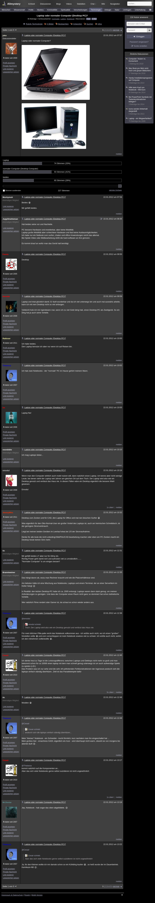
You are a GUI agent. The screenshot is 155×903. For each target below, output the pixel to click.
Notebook (70, 19)
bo (4, 407)
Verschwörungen (80, 10)
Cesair (6, 655)
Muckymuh (8, 197)
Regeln (27, 895)
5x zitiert (110, 692)
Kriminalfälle (52, 10)
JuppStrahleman (10, 219)
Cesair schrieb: (32, 729)
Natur (117, 10)
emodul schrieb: (33, 624)
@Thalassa (27, 765)
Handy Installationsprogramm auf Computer (139, 80)
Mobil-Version (37, 895)
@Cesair (25, 723)
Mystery (40, 10)
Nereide (6, 296)
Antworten (77, 24)
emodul (6, 470)
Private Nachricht (10, 66)
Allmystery (13, 3)
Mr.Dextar (7, 802)
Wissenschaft (19, 10)
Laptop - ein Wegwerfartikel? (139, 119)
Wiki (103, 4)
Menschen (6, 10)
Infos (100, 24)
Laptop (63, 19)
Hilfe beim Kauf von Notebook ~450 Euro (139, 90)
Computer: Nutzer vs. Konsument (139, 61)
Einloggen (140, 37)
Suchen (89, 24)
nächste (115, 30)
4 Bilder (50, 24)
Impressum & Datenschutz (12, 895)
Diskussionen (45, 4)
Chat (93, 4)
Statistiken (81, 4)
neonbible (7, 450)
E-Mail (94, 19)
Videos (69, 4)
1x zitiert (110, 507)
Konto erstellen (140, 46)
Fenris (5, 254)
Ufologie (107, 10)
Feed (88, 19)
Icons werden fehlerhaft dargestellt (139, 111)
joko (5, 35)
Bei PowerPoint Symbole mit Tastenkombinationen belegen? (139, 101)
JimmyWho (8, 512)
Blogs (58, 4)
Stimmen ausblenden (12, 190)
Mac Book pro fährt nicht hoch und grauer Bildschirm (139, 71)
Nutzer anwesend (139, 17)
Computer (55, 19)
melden (119, 154)
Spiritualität (65, 10)
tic (4, 551)
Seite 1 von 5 (10, 30)
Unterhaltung (140, 10)
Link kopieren (8, 69)
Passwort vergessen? (139, 42)
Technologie (96, 10)
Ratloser (6, 338)
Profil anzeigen (9, 63)
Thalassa (7, 365)
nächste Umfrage (115, 190)
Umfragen (127, 10)
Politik (31, 10)
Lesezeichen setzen (11, 72)
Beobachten (63, 24)
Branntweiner (9, 572)
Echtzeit (31, 4)
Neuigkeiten (115, 4)
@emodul (26, 618)
